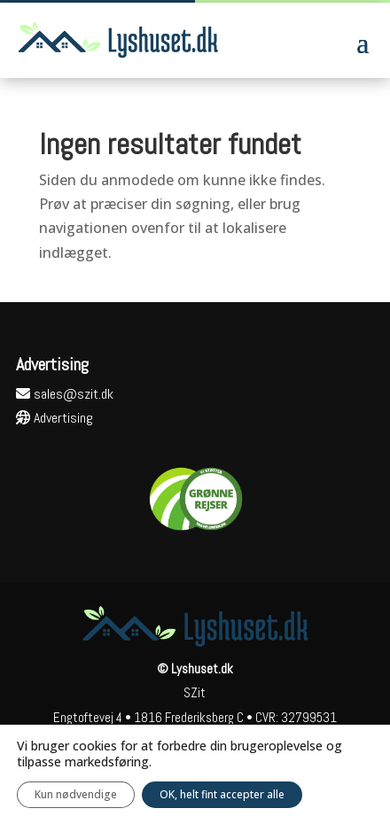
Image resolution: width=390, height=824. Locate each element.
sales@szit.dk (64, 394)
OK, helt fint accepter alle (222, 794)
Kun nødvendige (76, 794)
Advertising (54, 417)
